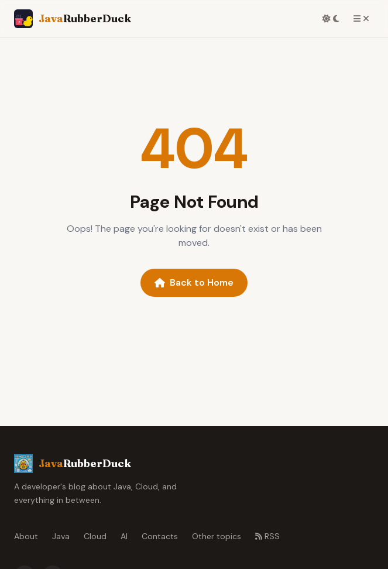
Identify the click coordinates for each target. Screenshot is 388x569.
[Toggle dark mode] (331, 18)
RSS (267, 536)
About (26, 536)
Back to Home (194, 282)
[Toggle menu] (361, 18)
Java (61, 536)
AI (124, 536)
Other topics (216, 536)
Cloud (95, 536)
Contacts (160, 536)
